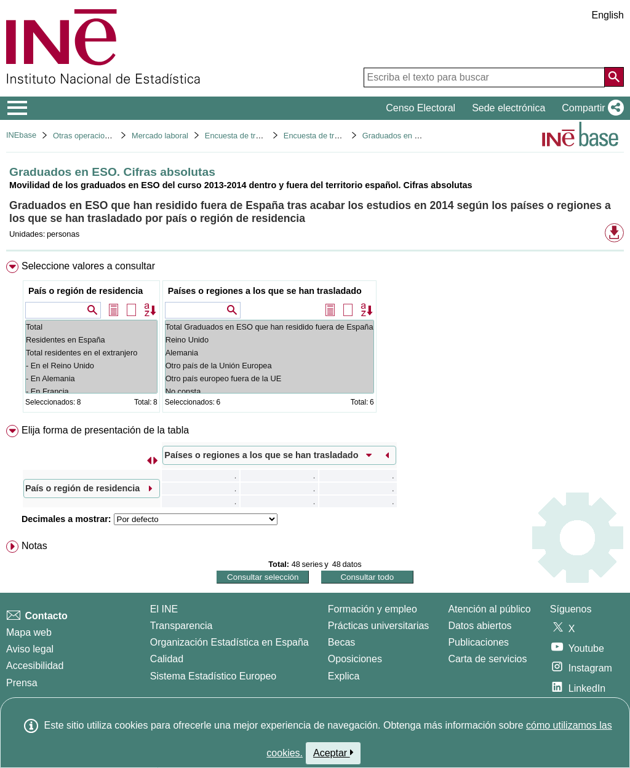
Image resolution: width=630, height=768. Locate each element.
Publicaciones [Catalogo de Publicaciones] (478, 642)
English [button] (608, 15)
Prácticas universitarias (378, 625)
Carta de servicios (487, 659)
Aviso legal (30, 649)
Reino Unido (269, 339)
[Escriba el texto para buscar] (484, 77)
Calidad (166, 659)
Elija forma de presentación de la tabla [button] (105, 430)
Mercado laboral (160, 135)
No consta (269, 391)
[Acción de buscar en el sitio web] (614, 77)
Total (91, 326)
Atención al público (489, 609)
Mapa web (29, 632)
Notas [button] (34, 545)
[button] (590, 108)
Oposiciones (355, 659)
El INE (164, 609)
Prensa (22, 683)
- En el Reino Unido (91, 365)
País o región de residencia (85, 291)
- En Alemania (91, 378)
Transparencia (181, 625)
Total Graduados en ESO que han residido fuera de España (269, 326)
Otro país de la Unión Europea (269, 365)
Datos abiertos (479, 625)
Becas (341, 642)
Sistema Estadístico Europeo (213, 676)
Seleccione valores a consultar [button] (88, 266)
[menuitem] (315, 339)
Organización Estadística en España (229, 642)
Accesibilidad (34, 665)
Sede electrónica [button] (508, 108)
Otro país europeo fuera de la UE (269, 378)
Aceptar (333, 752)
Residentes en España (91, 339)
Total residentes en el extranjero (91, 352)
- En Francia (91, 391)
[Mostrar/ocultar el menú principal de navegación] (17, 108)
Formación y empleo (372, 609)
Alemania (269, 352)
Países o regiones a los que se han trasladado (265, 291)
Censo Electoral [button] (420, 108)
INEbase (21, 135)
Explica (344, 676)
